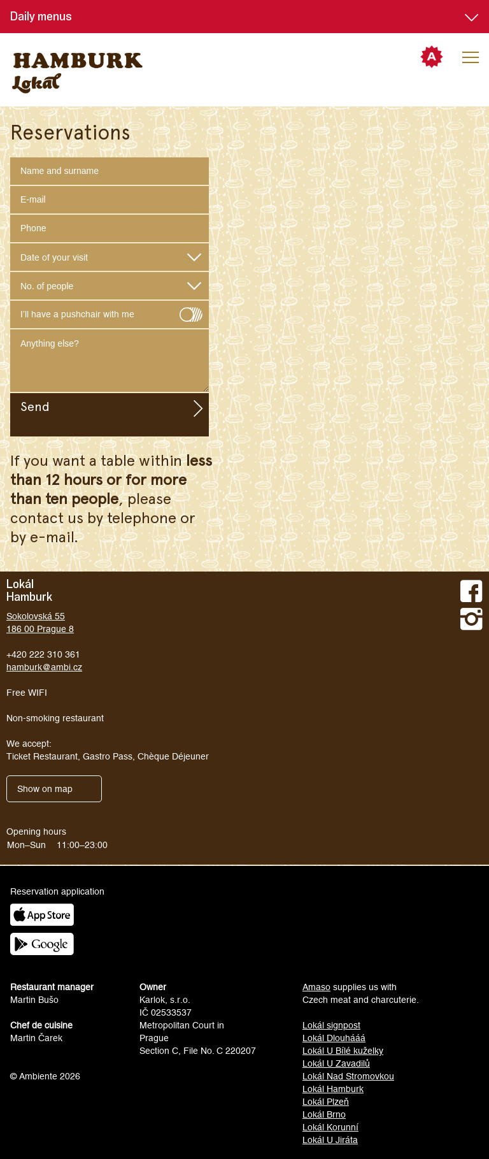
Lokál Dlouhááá (333, 1038)
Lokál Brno (324, 1114)
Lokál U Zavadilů (336, 1063)
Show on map (45, 789)
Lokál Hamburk (333, 1089)
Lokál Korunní (330, 1127)
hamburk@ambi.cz (44, 667)
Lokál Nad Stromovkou (348, 1076)
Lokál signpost (331, 1025)
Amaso (316, 987)
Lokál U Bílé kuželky (342, 1051)
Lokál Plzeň (325, 1102)
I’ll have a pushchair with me (109, 311)
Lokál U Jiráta (330, 1140)
